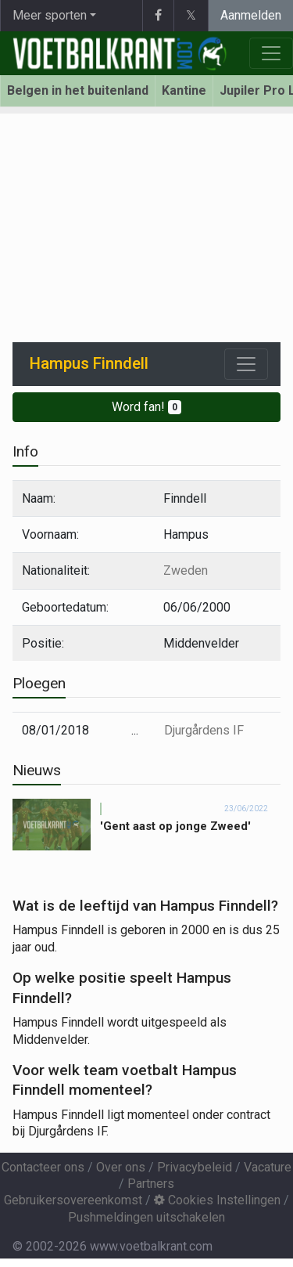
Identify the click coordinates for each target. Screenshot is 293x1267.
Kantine (184, 90)
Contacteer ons (43, 1167)
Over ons (120, 1167)
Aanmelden (250, 15)
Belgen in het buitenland (77, 90)
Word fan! (146, 406)
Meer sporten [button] (50, 15)
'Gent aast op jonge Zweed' (175, 826)
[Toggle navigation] (246, 364)
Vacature (267, 1167)
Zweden (185, 570)
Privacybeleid (194, 1167)
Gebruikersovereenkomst (73, 1200)
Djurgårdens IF (204, 730)
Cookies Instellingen (217, 1200)
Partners (150, 1183)
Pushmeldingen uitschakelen (146, 1217)
